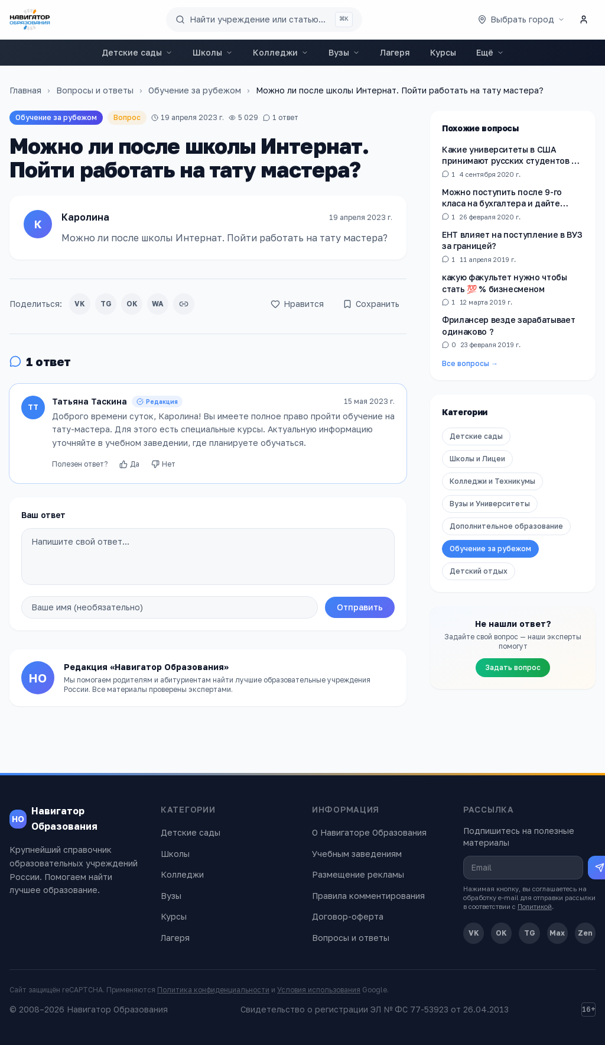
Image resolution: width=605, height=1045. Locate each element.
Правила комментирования (368, 896)
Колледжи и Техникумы (492, 481)
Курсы (443, 52)
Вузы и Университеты (490, 503)
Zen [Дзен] (585, 932)
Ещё (490, 52)
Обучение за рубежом (194, 90)
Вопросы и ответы (95, 90)
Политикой (535, 906)
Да (129, 464)
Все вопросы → (470, 363)
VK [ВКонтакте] (474, 932)
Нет (163, 464)
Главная (25, 90)
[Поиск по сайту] (264, 19)
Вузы (344, 52)
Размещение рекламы (358, 874)
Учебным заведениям (357, 854)
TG (106, 303)
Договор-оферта (347, 916)
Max (557, 932)
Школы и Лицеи (477, 458)
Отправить (360, 607)
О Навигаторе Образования (369, 832)
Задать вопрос (513, 667)
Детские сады (137, 52)
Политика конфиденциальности (213, 989)
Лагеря (395, 52)
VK (79, 303)
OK (132, 303)
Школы (213, 52)
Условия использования (318, 989)
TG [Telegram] (529, 932)
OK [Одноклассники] (501, 932)
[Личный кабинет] (584, 19)
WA (158, 303)
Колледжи (280, 52)
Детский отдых (479, 571)
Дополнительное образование (506, 526)
